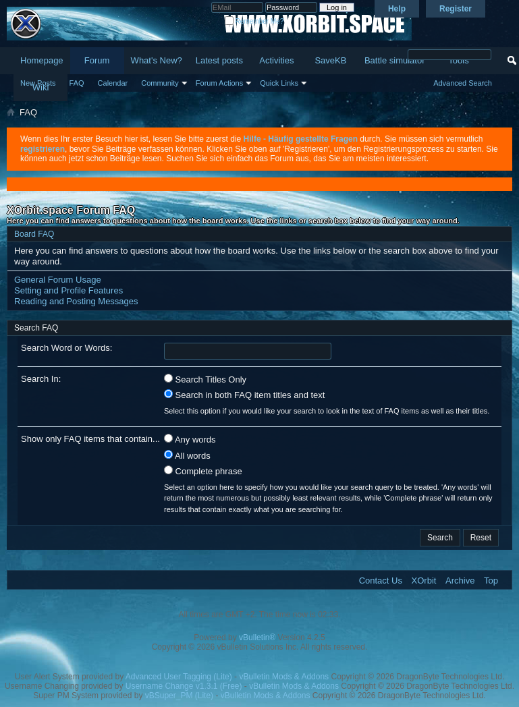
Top (491, 580)
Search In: (41, 379)
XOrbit (424, 580)
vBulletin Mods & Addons (284, 676)
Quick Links (279, 83)
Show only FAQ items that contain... (90, 439)
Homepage (41, 60)
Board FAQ (34, 234)
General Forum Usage (57, 280)
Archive (459, 580)
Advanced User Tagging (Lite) (179, 676)
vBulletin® (257, 637)
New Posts (38, 83)
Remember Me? (254, 21)
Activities (276, 60)
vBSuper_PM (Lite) (179, 695)
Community (160, 83)
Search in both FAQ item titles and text (244, 394)
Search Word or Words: (66, 348)
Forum (97, 60)
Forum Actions (219, 83)
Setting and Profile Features (68, 290)
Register (455, 8)
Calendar (113, 83)
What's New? (156, 60)
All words (187, 455)
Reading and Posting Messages (76, 301)
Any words (190, 439)
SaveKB (330, 60)
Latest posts (219, 60)
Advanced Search (462, 83)
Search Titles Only (205, 379)
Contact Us (380, 580)
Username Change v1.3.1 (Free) (184, 686)
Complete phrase (203, 470)
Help (397, 8)
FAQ (77, 83)
